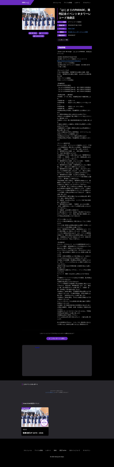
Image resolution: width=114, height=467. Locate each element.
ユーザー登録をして (50, 392)
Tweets (37, 347)
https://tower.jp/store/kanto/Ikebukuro (69, 61)
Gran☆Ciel (71, 28)
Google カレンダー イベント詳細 (78, 32)
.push (25, 2)
